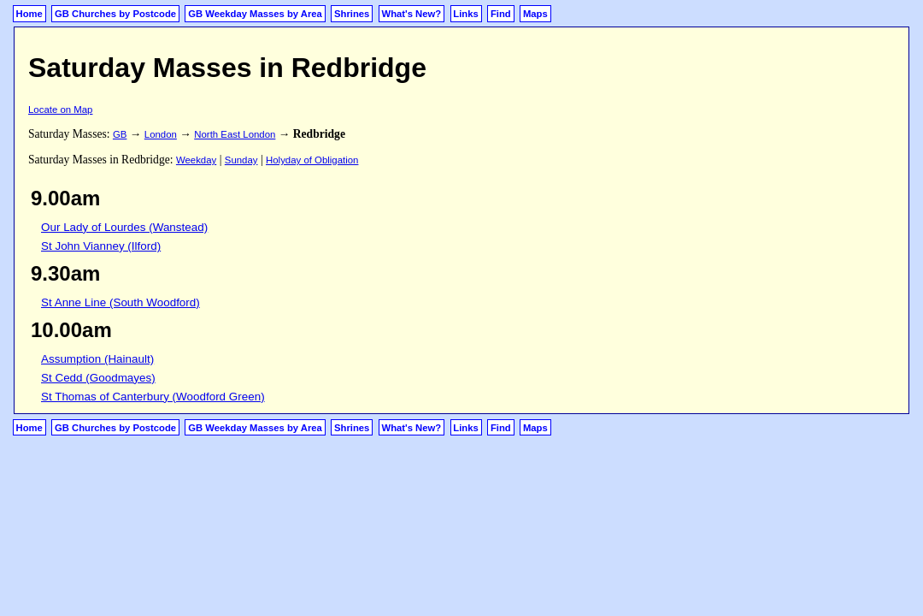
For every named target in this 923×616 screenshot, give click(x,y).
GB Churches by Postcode (115, 14)
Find (501, 14)
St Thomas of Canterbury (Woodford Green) (153, 396)
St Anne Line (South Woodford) (120, 302)
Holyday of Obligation (312, 160)
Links (465, 14)
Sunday (241, 160)
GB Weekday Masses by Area (255, 14)
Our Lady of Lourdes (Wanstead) (124, 227)
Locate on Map (60, 109)
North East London (234, 134)
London (160, 134)
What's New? (412, 14)
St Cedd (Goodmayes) (98, 377)
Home (29, 14)
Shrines (351, 14)
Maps (535, 14)
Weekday (196, 160)
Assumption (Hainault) (97, 358)
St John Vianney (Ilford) (101, 246)
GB (119, 134)
